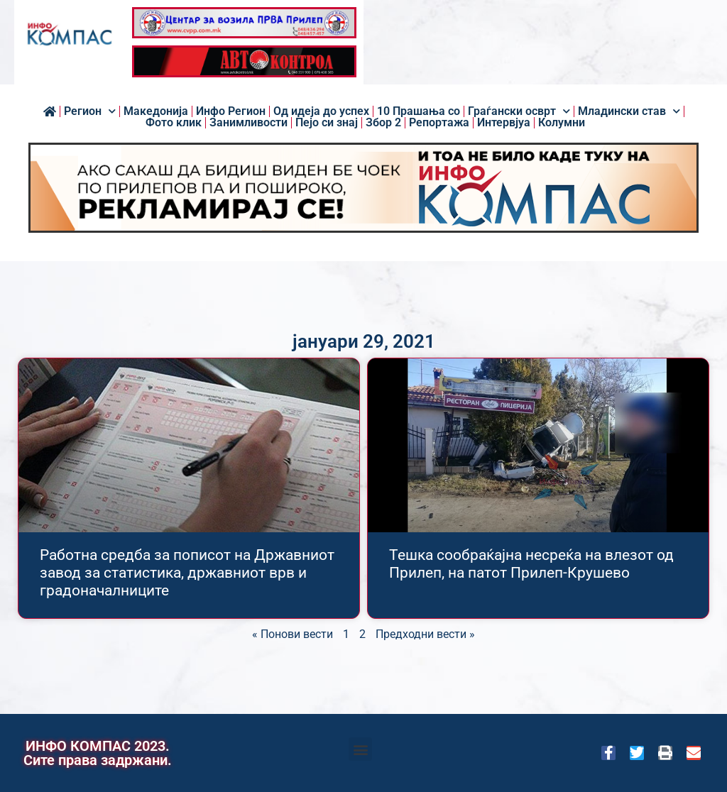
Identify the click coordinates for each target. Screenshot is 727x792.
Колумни (561, 122)
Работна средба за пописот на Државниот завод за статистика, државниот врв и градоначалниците (187, 572)
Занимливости (248, 122)
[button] (360, 749)
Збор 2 (383, 122)
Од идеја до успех (321, 111)
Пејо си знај (326, 122)
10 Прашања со (418, 111)
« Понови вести (292, 634)
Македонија (156, 111)
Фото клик (174, 122)
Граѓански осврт (519, 111)
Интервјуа (503, 122)
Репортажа (439, 122)
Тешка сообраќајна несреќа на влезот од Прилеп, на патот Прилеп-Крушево (531, 563)
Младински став (629, 111)
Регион (90, 111)
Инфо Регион (231, 111)
